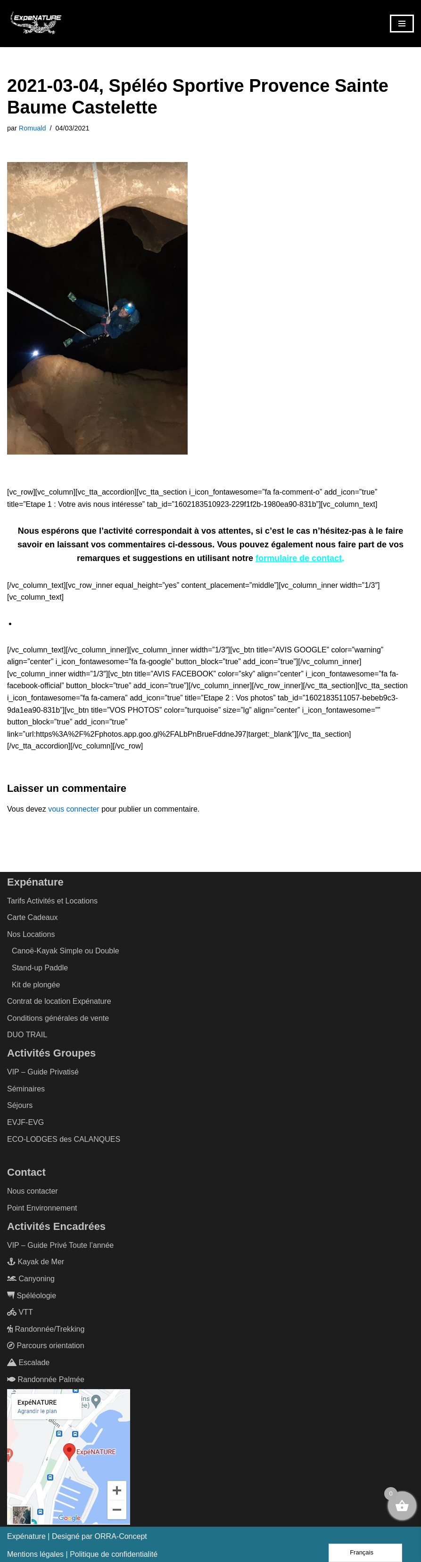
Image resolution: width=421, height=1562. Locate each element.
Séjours (20, 1105)
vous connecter (73, 809)
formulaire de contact (299, 558)
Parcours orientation (45, 1346)
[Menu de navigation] (402, 24)
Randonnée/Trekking (45, 1329)
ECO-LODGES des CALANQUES (63, 1139)
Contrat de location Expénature (59, 1001)
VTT (20, 1312)
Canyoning (31, 1279)
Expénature (26, 1536)
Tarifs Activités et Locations (52, 900)
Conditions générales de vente (58, 1018)
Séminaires (26, 1089)
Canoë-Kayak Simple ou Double (65, 951)
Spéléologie (31, 1295)
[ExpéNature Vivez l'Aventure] (35, 24)
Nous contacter (32, 1191)
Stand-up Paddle (40, 968)
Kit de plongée (36, 984)
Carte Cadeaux (32, 917)
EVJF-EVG (25, 1122)
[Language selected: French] (365, 1553)
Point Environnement (42, 1208)
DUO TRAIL (27, 1035)
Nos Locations (31, 934)
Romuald (32, 128)
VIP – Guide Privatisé (43, 1072)
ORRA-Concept (121, 1536)
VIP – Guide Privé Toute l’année (60, 1245)
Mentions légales (35, 1554)
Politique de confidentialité (113, 1554)
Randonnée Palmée (45, 1379)
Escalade (28, 1363)
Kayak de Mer (35, 1262)
